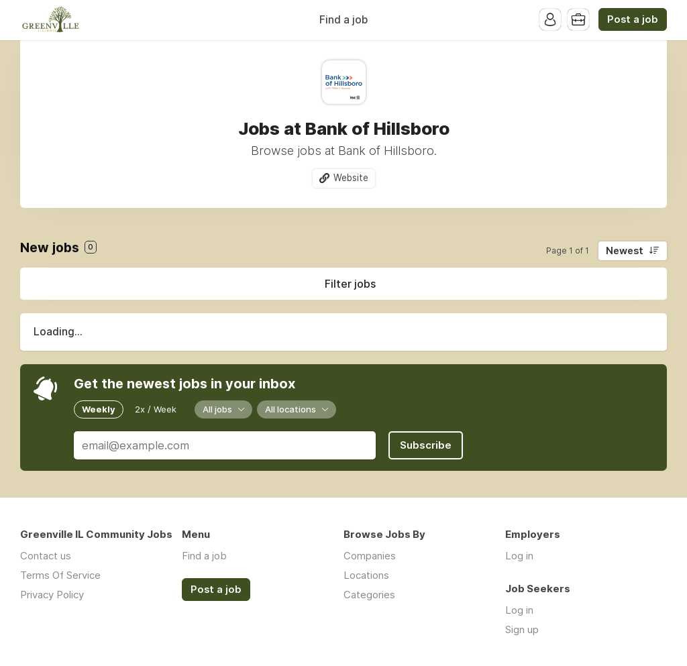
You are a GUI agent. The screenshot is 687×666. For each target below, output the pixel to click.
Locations (366, 575)
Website (350, 177)
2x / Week (155, 409)
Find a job (343, 19)
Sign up (522, 629)
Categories (369, 594)
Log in (519, 555)
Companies (370, 555)
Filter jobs (350, 283)
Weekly (98, 409)
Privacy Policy (52, 594)
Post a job (632, 19)
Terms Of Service (60, 575)
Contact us (45, 555)
